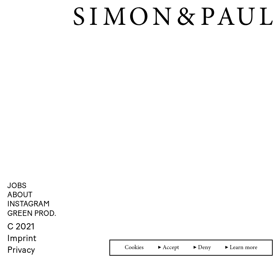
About (19, 194)
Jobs (17, 185)
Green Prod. (31, 213)
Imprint (21, 238)
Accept (168, 248)
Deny (202, 248)
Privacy (21, 249)
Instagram (28, 203)
